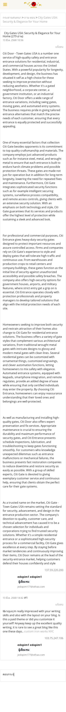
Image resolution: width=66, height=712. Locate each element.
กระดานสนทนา (12, 17)
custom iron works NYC (39, 631)
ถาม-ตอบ (29, 17)
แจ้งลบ (59, 47)
